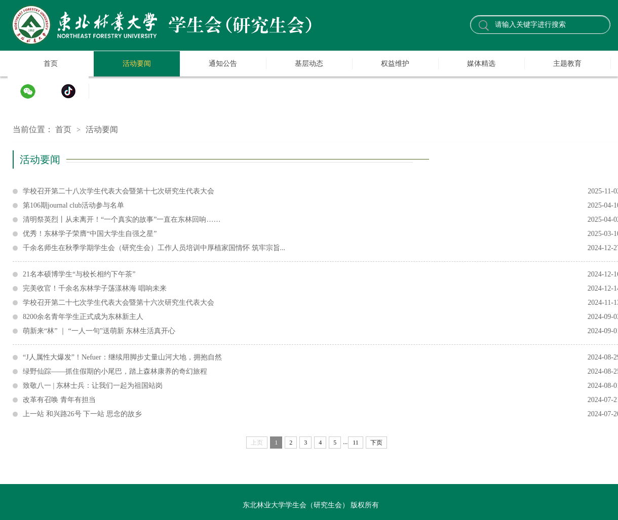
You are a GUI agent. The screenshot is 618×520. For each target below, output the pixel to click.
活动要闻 (137, 63)
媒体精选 (481, 63)
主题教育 (567, 63)
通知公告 (223, 63)
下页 (376, 442)
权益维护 (395, 63)
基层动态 (309, 63)
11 (356, 442)
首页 (51, 63)
